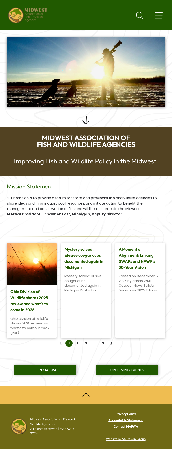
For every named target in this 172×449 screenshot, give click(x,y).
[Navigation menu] (158, 15)
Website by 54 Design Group (126, 439)
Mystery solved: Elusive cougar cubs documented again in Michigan (83, 258)
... (94, 343)
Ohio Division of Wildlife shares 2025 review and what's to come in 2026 (29, 300)
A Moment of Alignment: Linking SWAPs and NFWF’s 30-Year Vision (137, 258)
